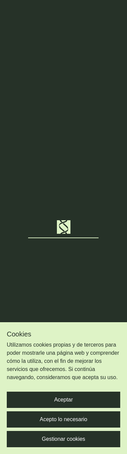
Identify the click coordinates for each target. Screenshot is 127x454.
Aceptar (63, 400)
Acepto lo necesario (63, 419)
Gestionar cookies (63, 439)
